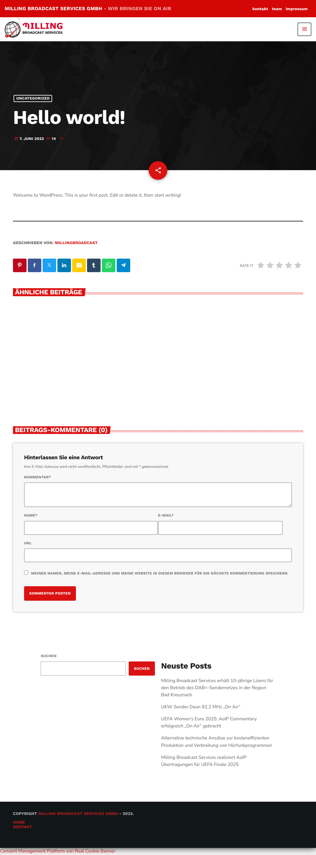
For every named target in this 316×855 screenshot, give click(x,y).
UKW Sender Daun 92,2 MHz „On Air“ (200, 707)
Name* (31, 515)
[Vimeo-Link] (36, 29)
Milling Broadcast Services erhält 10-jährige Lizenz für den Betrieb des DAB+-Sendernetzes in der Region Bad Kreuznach (217, 688)
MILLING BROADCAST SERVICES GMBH (88, 8)
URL (28, 543)
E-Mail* (166, 515)
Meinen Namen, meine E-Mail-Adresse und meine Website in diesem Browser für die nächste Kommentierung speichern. (160, 573)
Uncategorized (33, 98)
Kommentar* (37, 477)
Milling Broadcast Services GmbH (78, 814)
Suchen (48, 656)
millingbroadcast (76, 243)
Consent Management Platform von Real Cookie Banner (57, 851)
